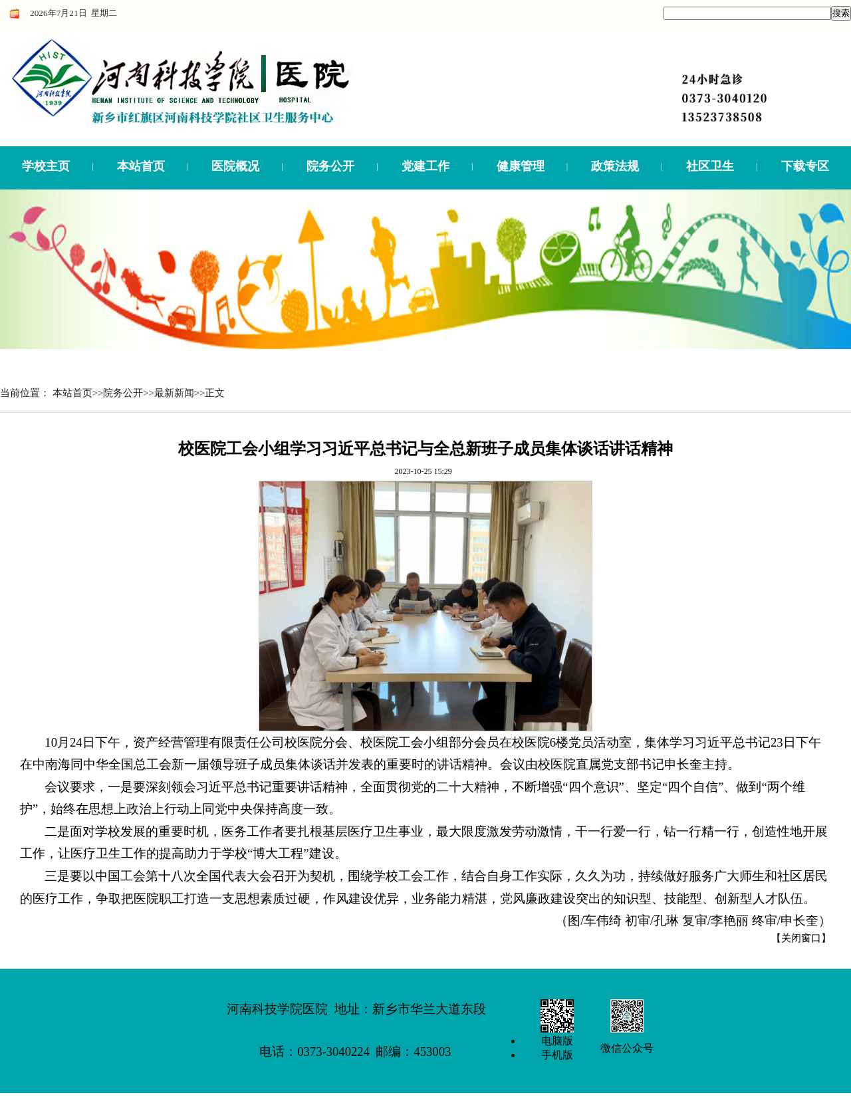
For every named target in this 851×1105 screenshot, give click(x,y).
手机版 (557, 1054)
